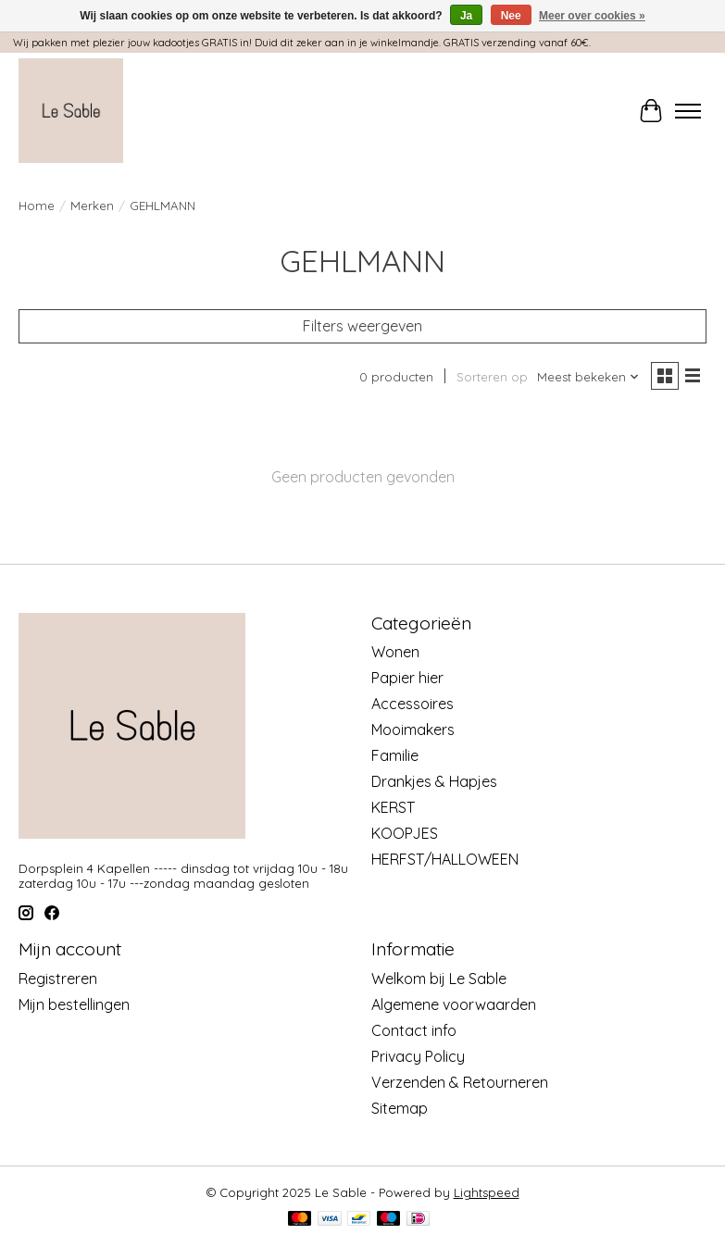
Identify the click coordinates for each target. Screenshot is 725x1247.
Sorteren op (492, 376)
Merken (92, 205)
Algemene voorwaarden (453, 1004)
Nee (511, 15)
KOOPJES (404, 833)
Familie (395, 755)
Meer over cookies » (592, 15)
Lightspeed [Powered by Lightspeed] (486, 1192)
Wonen (395, 651)
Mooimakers (413, 729)
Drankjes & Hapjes (434, 781)
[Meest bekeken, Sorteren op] (588, 376)
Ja (466, 15)
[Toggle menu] (687, 111)
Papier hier (407, 677)
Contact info (413, 1030)
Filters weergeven (362, 326)
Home (37, 205)
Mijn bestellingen (74, 1004)
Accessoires (412, 703)
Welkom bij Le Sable (438, 978)
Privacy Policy (418, 1056)
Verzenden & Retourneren (459, 1082)
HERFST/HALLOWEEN (445, 859)
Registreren (58, 978)
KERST (393, 807)
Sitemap (399, 1108)
